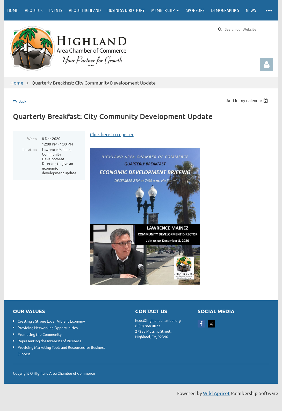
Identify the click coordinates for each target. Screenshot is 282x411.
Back (22, 101)
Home (16, 82)
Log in (266, 64)
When (32, 138)
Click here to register (112, 134)
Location (30, 149)
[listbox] (247, 100)
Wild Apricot (216, 393)
